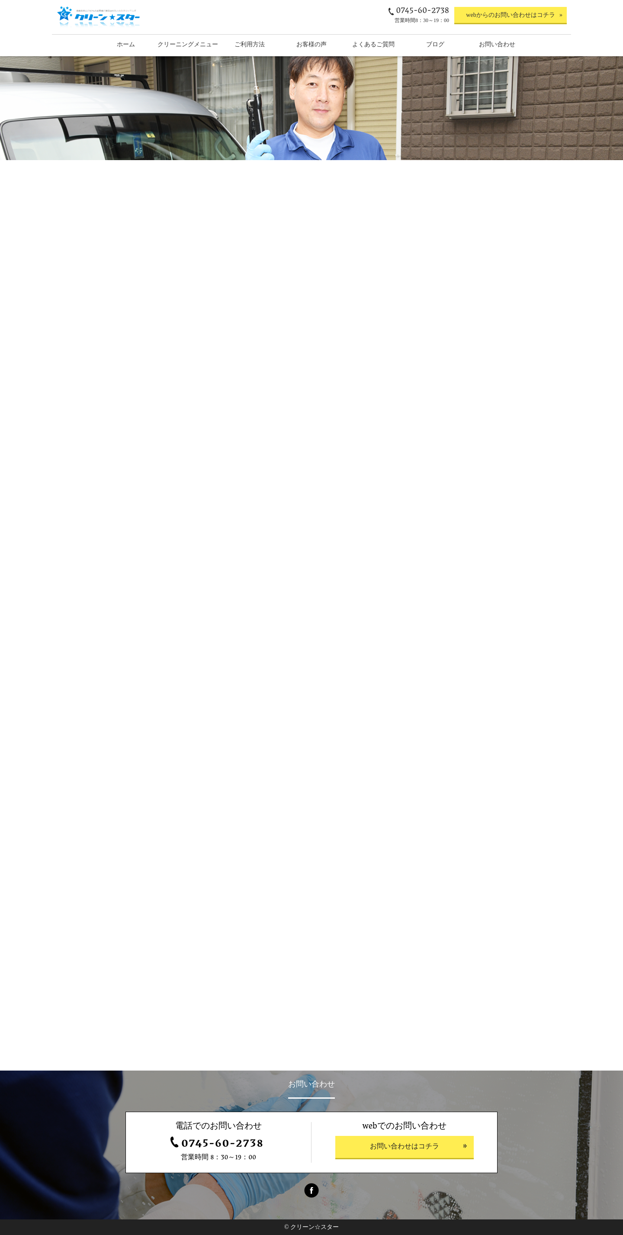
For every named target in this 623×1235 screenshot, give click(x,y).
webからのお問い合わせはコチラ (510, 15)
